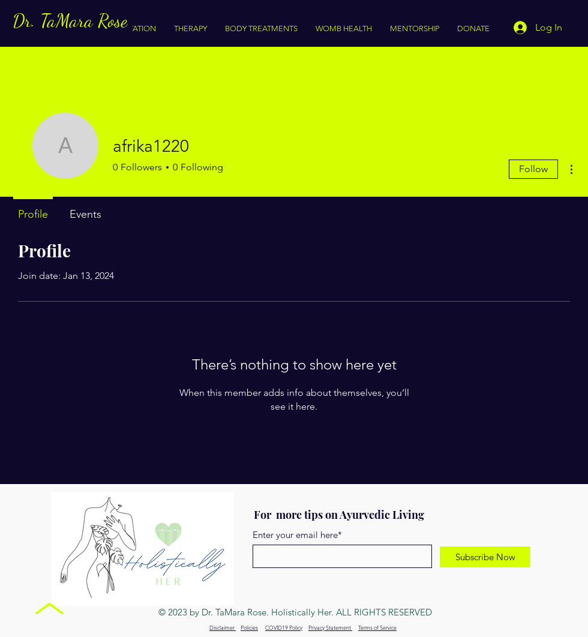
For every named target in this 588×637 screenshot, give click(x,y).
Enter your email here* (297, 534)
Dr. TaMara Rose (70, 20)
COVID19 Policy (283, 627)
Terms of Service (377, 627)
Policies (249, 627)
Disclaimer (222, 627)
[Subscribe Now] (485, 556)
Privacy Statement (330, 627)
